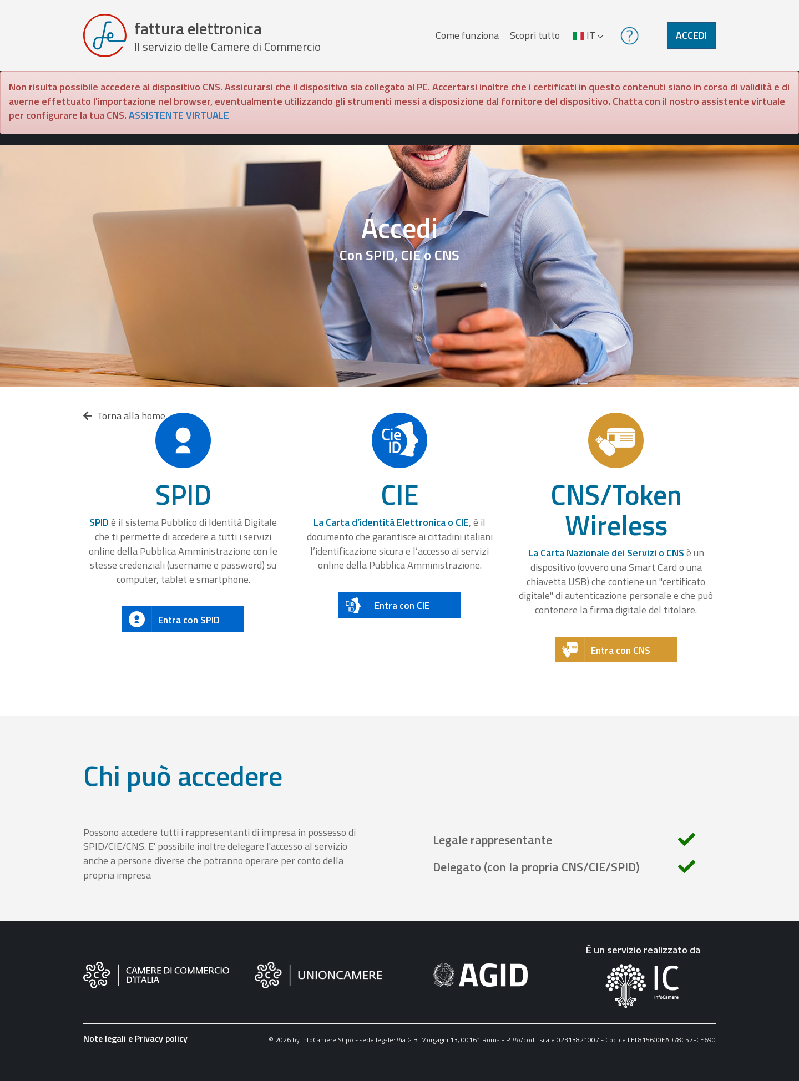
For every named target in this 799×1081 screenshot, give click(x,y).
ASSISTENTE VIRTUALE (179, 115)
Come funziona (467, 35)
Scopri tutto (535, 35)
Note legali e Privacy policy (135, 1038)
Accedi (691, 35)
